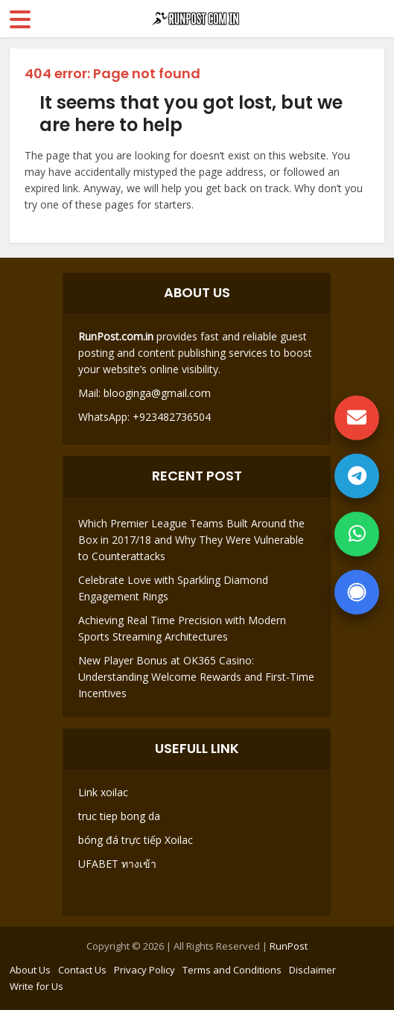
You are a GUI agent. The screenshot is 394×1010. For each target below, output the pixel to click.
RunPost (289, 946)
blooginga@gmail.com (157, 393)
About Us (30, 969)
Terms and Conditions (232, 969)
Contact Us (82, 969)
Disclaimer (312, 969)
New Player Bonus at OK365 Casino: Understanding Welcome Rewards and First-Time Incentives (196, 676)
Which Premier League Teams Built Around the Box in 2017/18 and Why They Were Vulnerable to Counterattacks (191, 539)
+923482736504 (170, 417)
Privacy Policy (144, 969)
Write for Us (36, 986)
